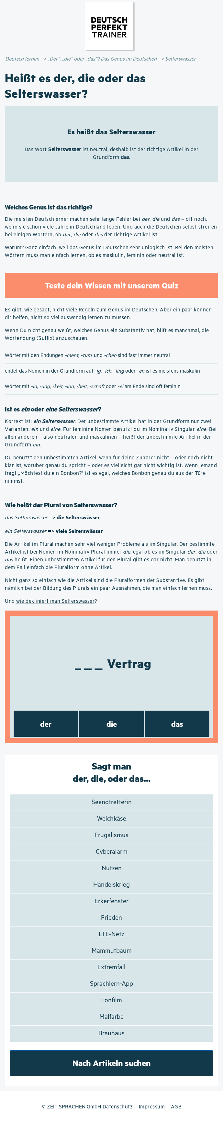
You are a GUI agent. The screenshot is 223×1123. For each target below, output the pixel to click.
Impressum (152, 1107)
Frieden (111, 918)
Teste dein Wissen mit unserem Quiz (111, 285)
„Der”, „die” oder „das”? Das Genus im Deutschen (102, 59)
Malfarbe (111, 1017)
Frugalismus (111, 835)
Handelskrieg (111, 885)
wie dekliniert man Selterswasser (55, 601)
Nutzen (112, 868)
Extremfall (111, 967)
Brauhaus (111, 1033)
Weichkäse (111, 819)
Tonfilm (111, 1000)
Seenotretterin (112, 802)
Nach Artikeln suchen (111, 1063)
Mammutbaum (112, 951)
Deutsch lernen (22, 59)
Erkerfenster (111, 901)
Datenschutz (118, 1107)
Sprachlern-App (111, 984)
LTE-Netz (111, 934)
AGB (176, 1107)
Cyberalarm (112, 852)
